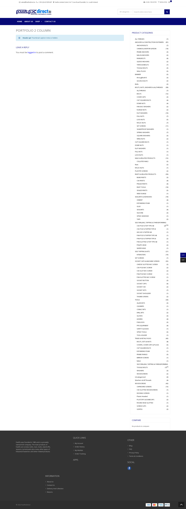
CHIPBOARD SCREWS (144, 387)
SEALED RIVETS (142, 190)
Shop (38, 21)
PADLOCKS (140, 322)
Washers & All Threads (143, 380)
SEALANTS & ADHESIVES (143, 197)
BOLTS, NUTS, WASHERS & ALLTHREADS (149, 87)
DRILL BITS (140, 313)
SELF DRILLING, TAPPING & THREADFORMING (150, 222)
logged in (32, 52)
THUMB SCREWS (142, 296)
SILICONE (140, 213)
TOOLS (137, 300)
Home (19, 21)
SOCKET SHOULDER (144, 293)
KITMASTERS (141, 255)
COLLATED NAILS (142, 161)
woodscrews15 (142, 81)
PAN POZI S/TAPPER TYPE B (146, 239)
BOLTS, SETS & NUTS (144, 342)
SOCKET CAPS (142, 284)
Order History (80, 447)
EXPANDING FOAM (143, 203)
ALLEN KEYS (141, 303)
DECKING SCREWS (143, 393)
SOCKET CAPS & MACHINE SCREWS (147, 261)
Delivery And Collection (55, 488)
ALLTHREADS (141, 90)
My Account (79, 443)
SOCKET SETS (141, 290)
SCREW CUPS (141, 406)
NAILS (139, 361)
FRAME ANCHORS (143, 52)
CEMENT (140, 200)
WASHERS (140, 371)
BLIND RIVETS (141, 177)
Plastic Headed (142, 396)
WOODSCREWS (142, 374)
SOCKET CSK (141, 287)
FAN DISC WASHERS (144, 107)
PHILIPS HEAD (141, 245)
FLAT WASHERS (142, 113)
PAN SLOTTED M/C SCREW (146, 277)
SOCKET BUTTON (143, 280)
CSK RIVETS (141, 181)
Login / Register (151, 2)
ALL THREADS (139, 39)
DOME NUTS (141, 103)
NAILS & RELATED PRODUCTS (145, 158)
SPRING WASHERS (143, 132)
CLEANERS (140, 306)
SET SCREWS (141, 126)
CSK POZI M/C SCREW (144, 268)
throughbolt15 (142, 78)
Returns (50, 492)
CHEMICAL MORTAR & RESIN (146, 49)
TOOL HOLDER (142, 335)
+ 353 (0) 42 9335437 (45, 2)
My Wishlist (79, 450)
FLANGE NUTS (141, 110)
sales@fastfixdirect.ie (28, 2)
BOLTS (139, 94)
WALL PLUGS (141, 71)
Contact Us (50, 21)
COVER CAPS (141, 97)
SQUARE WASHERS (143, 135)
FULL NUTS (140, 116)
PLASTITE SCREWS (141, 171)
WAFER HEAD (141, 248)
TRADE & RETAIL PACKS (143, 338)
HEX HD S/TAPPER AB (144, 232)
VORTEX (139, 409)
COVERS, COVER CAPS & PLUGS (148, 345)
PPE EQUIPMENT (142, 325)
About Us (28, 21)
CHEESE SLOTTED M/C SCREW (147, 264)
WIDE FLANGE (141, 193)
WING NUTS (141, 139)
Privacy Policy (134, 453)
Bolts (137, 84)
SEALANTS (140, 210)
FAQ (130, 449)
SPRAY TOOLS (142, 332)
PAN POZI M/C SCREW (144, 274)
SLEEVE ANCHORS (143, 61)
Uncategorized (140, 377)
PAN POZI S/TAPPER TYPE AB (147, 235)
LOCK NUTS (141, 119)
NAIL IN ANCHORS (143, 55)
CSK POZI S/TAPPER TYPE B (146, 229)
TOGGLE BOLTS (142, 68)
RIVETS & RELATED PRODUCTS (145, 174)
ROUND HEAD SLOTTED (145, 403)
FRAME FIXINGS (142, 354)
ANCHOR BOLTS (142, 45)
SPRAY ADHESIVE (143, 216)
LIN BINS (140, 319)
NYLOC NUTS (141, 123)
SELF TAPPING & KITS (142, 251)
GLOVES (140, 316)
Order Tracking (80, 454)
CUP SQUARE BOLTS (144, 100)
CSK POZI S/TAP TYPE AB (145, 226)
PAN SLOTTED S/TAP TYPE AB (147, 242)
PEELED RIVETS (142, 184)
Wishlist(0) (163, 2)
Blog (130, 446)
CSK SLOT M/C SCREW (144, 271)
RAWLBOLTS (141, 58)
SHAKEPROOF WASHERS (145, 129)
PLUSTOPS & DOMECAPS (145, 400)
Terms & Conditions (136, 456)
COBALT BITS (141, 309)
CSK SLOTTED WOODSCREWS (147, 390)
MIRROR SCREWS (143, 358)
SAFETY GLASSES (143, 329)
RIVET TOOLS (141, 187)
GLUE (139, 206)
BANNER (138, 74)
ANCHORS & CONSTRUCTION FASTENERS (149, 42)
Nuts (136, 164)
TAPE (138, 219)
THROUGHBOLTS (143, 65)
